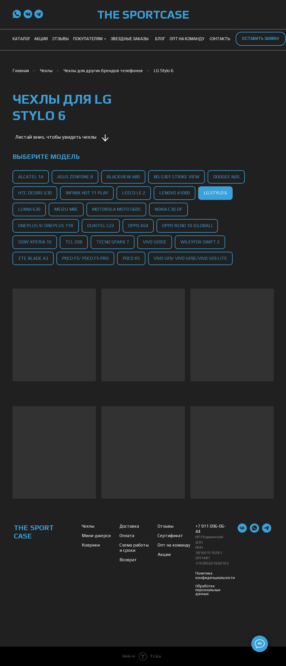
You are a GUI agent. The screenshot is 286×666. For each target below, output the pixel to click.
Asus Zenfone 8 (75, 176)
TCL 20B (73, 242)
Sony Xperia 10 (34, 242)
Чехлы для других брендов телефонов (103, 70)
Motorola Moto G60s (116, 209)
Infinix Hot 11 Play (87, 192)
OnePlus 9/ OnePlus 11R (45, 225)
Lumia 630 (29, 209)
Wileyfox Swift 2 (200, 242)
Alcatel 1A (30, 176)
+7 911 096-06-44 (210, 528)
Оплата (127, 535)
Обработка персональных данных (207, 590)
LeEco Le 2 (133, 192)
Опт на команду (174, 545)
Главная (21, 70)
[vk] (242, 531)
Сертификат (170, 535)
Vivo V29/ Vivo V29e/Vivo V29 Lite (190, 258)
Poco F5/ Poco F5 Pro (85, 258)
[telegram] (266, 531)
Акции (164, 554)
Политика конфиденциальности (215, 575)
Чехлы (46, 70)
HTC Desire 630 (35, 192)
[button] (261, 39)
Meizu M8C (66, 209)
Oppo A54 (138, 225)
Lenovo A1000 (174, 192)
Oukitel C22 (100, 225)
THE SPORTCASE (143, 14)
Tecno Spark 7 (112, 242)
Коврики (91, 545)
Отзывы (165, 526)
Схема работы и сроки (134, 547)
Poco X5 (131, 258)
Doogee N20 (226, 176)
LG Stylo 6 (163, 70)
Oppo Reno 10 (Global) (187, 225)
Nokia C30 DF (168, 209)
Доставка (129, 526)
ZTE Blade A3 (33, 258)
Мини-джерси (96, 535)
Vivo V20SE (154, 242)
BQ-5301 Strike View (176, 176)
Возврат (128, 559)
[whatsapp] (254, 531)
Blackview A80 (123, 176)
